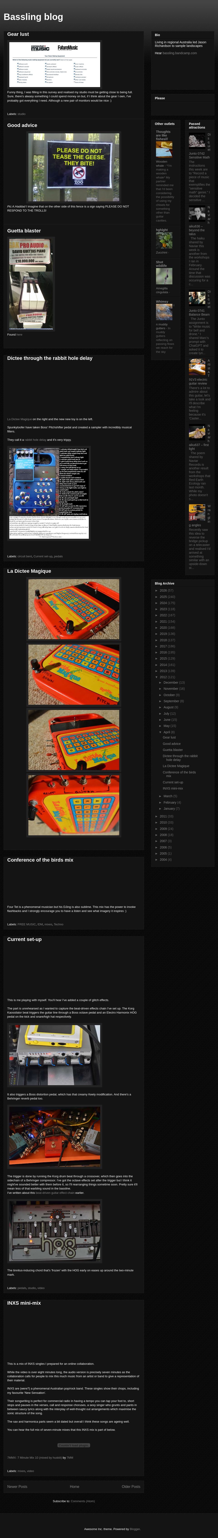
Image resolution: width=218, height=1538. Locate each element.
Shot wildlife (161, 264)
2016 (164, 652)
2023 (164, 609)
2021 (164, 621)
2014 (164, 665)
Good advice (22, 125)
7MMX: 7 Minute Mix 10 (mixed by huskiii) (34, 1457)
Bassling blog (33, 17)
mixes (48, 924)
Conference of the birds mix (40, 860)
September (172, 701)
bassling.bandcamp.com (180, 53)
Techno (58, 924)
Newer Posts (17, 1487)
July (167, 713)
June (167, 719)
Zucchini (162, 252)
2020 (164, 627)
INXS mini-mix (24, 1303)
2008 (164, 835)
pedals (58, 556)
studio (22, 114)
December (171, 682)
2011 (164, 816)
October (170, 695)
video (41, 1288)
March (168, 796)
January (170, 808)
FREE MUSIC (27, 924)
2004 (164, 859)
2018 (164, 640)
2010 (164, 822)
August (169, 707)
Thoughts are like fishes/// (163, 135)
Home (74, 1487)
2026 (164, 590)
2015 (164, 658)
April (167, 732)
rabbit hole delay (35, 439)
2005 (164, 853)
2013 (164, 671)
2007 (164, 841)
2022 (164, 615)
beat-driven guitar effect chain (55, 1192)
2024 (164, 603)
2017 (164, 646)
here (19, 334)
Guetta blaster (24, 231)
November (171, 688)
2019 (164, 634)
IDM (40, 924)
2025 (164, 597)
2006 (164, 847)
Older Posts (131, 1487)
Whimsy (162, 301)
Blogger (135, 1529)
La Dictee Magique (19, 419)
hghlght (162, 230)
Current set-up (43, 556)
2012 (164, 677)
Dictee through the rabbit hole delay (49, 358)
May (167, 726)
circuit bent (25, 556)
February (170, 802)
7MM (70, 1457)
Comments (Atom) (83, 1501)
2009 (164, 829)
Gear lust (18, 34)
